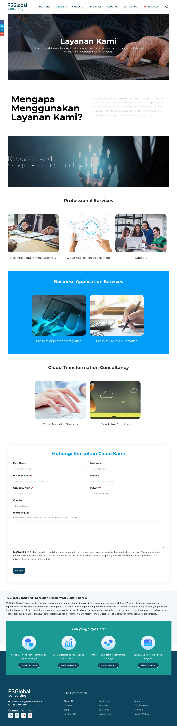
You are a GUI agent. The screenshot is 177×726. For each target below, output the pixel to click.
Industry (95, 488)
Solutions (44, 7)
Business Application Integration (59, 341)
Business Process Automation (116, 341)
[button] (167, 7)
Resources (95, 7)
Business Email (22, 475)
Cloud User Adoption (115, 424)
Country (18, 500)
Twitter (2, 26)
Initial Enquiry (21, 512)
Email (2, 34)
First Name (20, 463)
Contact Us (130, 7)
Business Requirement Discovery (33, 257)
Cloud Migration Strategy (60, 424)
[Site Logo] (17, 7)
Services (61, 7)
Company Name (23, 488)
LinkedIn (2, 30)
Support (141, 257)
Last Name (96, 463)
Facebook (2, 22)
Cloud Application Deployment (88, 257)
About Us (112, 7)
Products (77, 7)
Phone (94, 475)
